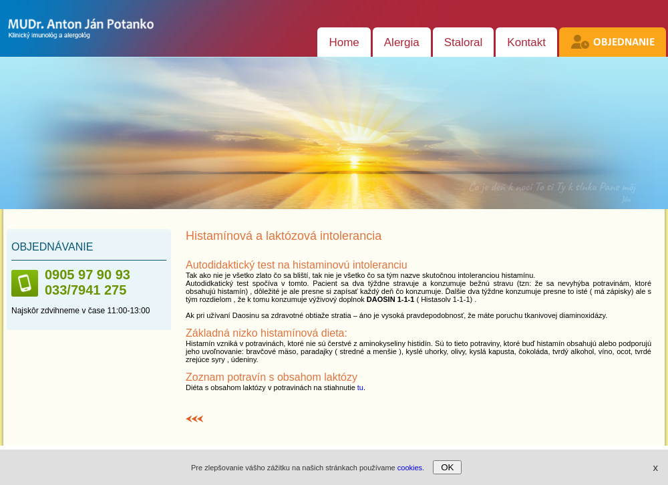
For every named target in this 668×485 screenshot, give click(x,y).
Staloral (463, 42)
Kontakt (526, 42)
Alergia (402, 42)
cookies (409, 468)
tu (360, 387)
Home (344, 42)
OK (447, 467)
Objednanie (624, 42)
